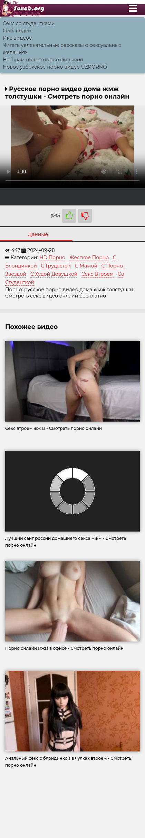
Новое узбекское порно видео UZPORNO (55, 67)
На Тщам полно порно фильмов (43, 60)
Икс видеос (17, 38)
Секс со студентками (29, 23)
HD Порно (52, 257)
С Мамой (86, 266)
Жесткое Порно (89, 257)
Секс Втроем (97, 274)
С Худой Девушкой (54, 274)
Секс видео (17, 31)
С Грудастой (56, 266)
